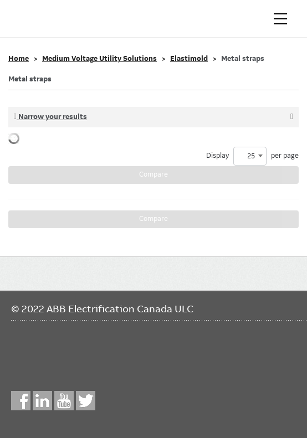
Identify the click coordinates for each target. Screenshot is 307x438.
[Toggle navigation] (280, 18)
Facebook (20, 400)
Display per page (252, 156)
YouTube (64, 400)
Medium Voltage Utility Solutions (99, 59)
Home (18, 59)
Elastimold (189, 59)
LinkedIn (42, 400)
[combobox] (250, 156)
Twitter (85, 400)
